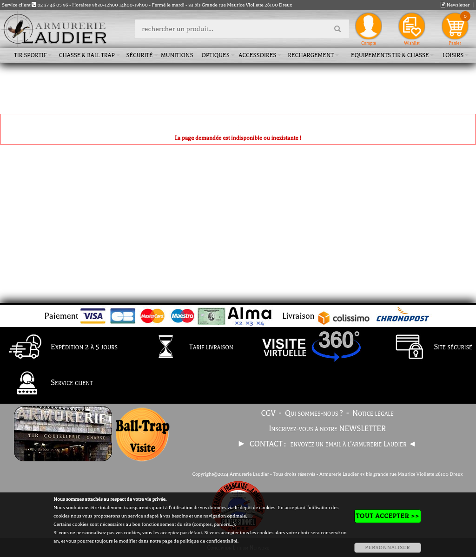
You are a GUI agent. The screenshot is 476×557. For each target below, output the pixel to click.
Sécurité (139, 55)
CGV (268, 413)
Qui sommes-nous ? (314, 413)
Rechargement (311, 55)
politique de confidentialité (208, 541)
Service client (48, 383)
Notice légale (373, 413)
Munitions (177, 55)
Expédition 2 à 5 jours (61, 347)
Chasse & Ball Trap (87, 55)
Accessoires (257, 55)
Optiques (215, 55)
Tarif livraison (187, 347)
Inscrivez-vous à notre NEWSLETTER (327, 429)
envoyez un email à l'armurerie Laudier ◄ (353, 444)
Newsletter (455, 5)
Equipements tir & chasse (390, 55)
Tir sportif (30, 55)
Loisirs (453, 55)
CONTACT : (269, 444)
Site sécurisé (429, 347)
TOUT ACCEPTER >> (387, 515)
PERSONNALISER (387, 547)
